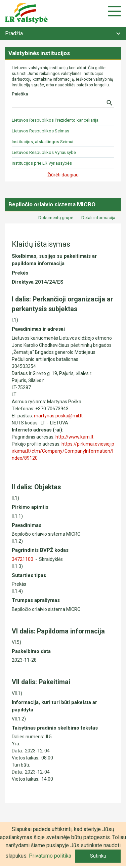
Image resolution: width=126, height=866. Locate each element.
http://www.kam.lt (74, 437)
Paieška (20, 93)
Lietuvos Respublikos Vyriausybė (44, 152)
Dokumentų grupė (55, 217)
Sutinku (98, 856)
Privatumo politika (50, 856)
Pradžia (14, 33)
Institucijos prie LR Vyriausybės (42, 163)
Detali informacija (98, 217)
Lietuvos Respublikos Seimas (40, 130)
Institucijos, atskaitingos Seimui (42, 141)
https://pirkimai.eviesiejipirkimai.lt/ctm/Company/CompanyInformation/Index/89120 (63, 451)
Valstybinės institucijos (39, 53)
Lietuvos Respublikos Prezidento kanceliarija (55, 120)
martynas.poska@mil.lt (58, 415)
